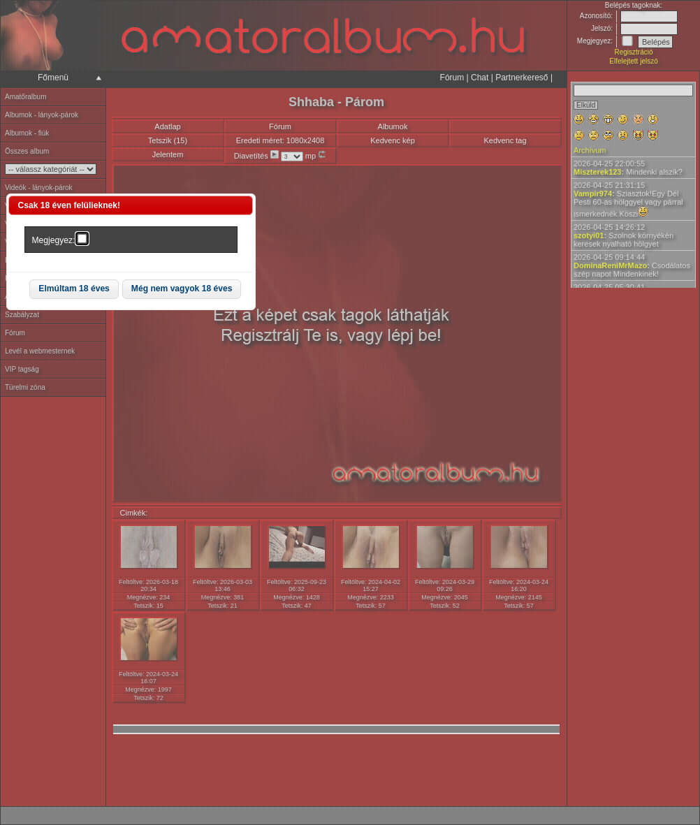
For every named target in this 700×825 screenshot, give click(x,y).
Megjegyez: (53, 240)
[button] (74, 289)
